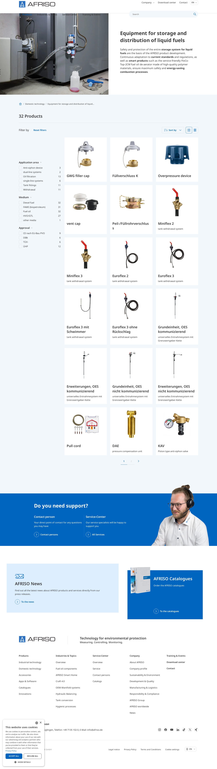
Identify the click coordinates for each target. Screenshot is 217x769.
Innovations (25, 704)
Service (96, 679)
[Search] (162, 17)
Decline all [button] (32, 756)
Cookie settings (172, 760)
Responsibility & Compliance (144, 704)
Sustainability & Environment (145, 685)
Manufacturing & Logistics (143, 698)
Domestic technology (30, 679)
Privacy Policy (130, 760)
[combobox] (173, 141)
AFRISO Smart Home (66, 685)
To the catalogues (169, 622)
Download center (167, 5)
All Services (98, 545)
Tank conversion (64, 711)
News (132, 723)
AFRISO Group (137, 711)
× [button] (40, 723)
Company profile (138, 679)
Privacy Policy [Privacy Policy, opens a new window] (11, 751)
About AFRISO (137, 673)
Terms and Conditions (151, 760)
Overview (61, 673)
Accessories (25, 685)
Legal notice (114, 760)
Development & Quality (142, 692)
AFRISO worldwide (139, 717)
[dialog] (23, 742)
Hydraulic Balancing (66, 704)
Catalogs (97, 692)
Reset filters (39, 141)
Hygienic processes (66, 717)
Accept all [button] (14, 756)
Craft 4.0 (60, 692)
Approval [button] (24, 217)
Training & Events (176, 666)
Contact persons (49, 545)
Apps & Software (27, 692)
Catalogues (25, 698)
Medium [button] (24, 187)
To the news (27, 612)
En (194, 5)
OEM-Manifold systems (68, 698)
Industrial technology (30, 673)
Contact (183, 5)
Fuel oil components (66, 679)
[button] (24, 762)
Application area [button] (29, 152)
